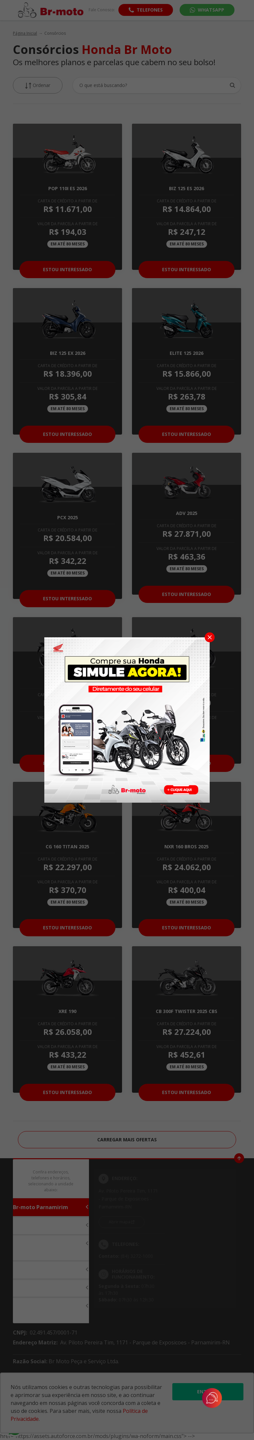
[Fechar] (210, 637)
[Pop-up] (127, 719)
